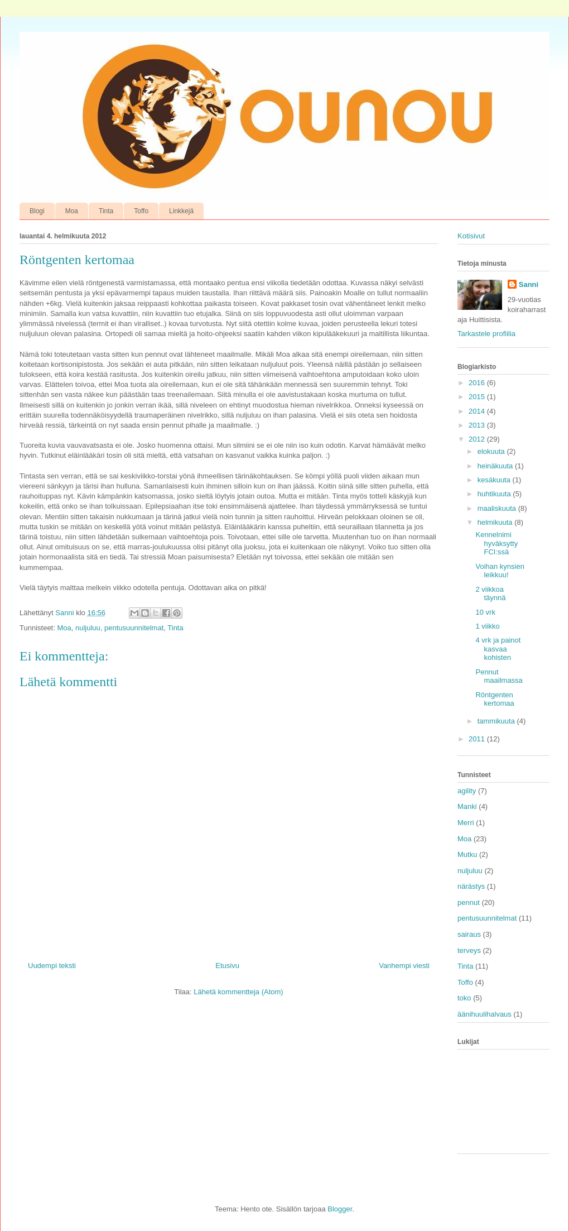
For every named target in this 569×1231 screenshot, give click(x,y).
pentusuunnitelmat (133, 628)
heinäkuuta (496, 466)
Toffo (141, 211)
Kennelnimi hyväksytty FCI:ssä (496, 543)
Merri (465, 822)
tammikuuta (497, 721)
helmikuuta (496, 522)
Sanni (528, 284)
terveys (469, 950)
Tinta (106, 211)
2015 (478, 396)
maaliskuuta (498, 508)
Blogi (37, 211)
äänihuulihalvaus (484, 1014)
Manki (467, 806)
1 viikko (487, 626)
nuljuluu (87, 628)
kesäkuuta (495, 480)
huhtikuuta (495, 494)
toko (464, 998)
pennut (468, 902)
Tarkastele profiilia (486, 333)
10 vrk (485, 612)
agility (466, 791)
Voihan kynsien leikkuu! (499, 570)
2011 (478, 739)
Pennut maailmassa (498, 676)
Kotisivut (471, 236)
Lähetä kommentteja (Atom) (238, 992)
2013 (478, 425)
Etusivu (227, 965)
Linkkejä (181, 211)
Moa (71, 211)
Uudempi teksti (52, 965)
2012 (478, 439)
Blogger (339, 1209)
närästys (471, 886)
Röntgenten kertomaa (494, 699)
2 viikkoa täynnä (490, 593)
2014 (478, 411)
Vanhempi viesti (404, 965)
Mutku (467, 854)
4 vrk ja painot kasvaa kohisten (497, 649)
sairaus (469, 934)
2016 (478, 383)
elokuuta (492, 451)
